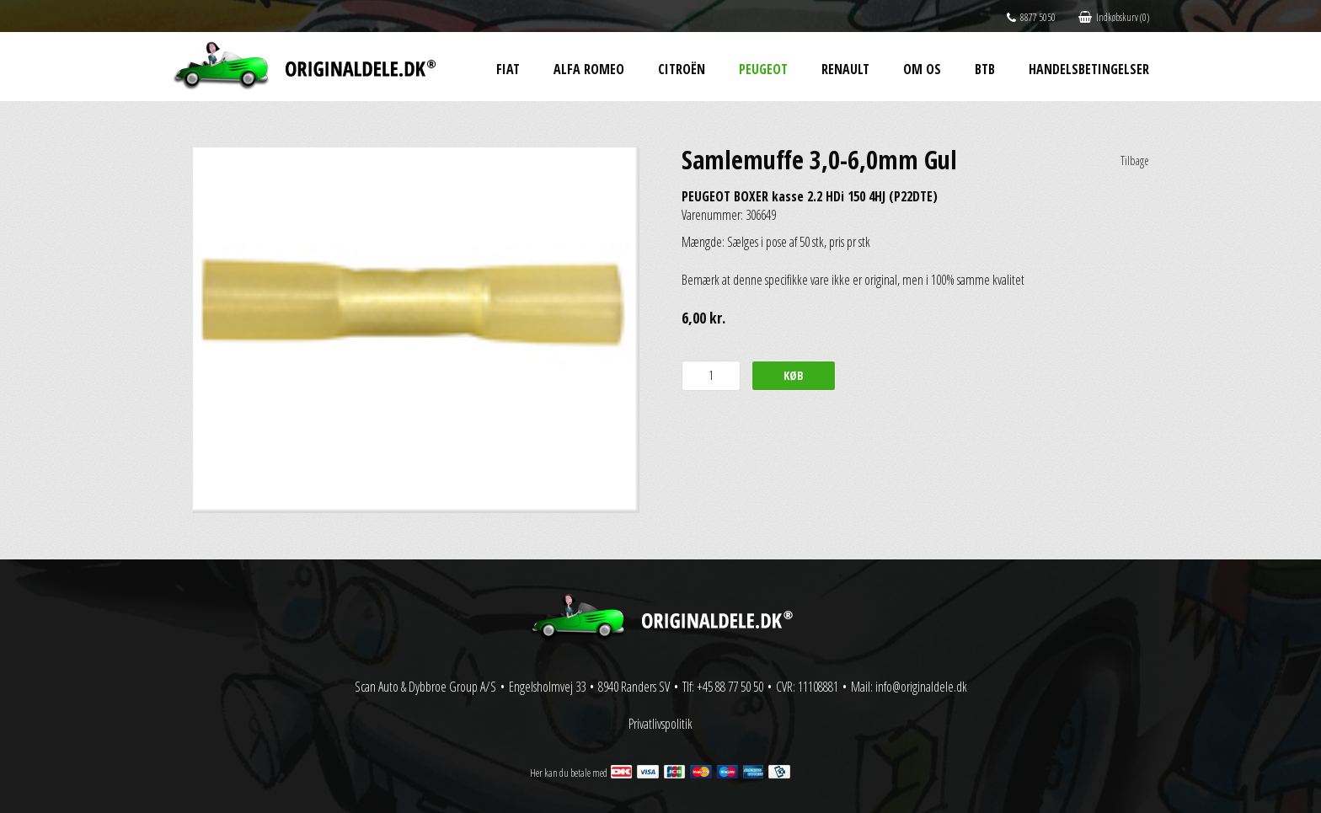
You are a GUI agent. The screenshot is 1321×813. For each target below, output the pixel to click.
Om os (922, 69)
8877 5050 (1031, 17)
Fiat (508, 69)
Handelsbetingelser (1089, 69)
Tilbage (1134, 160)
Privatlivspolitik (660, 723)
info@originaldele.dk (921, 686)
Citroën (681, 69)
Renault (845, 69)
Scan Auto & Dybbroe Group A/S (425, 686)
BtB (985, 69)
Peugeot (763, 69)
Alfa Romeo (589, 69)
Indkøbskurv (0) (1113, 17)
